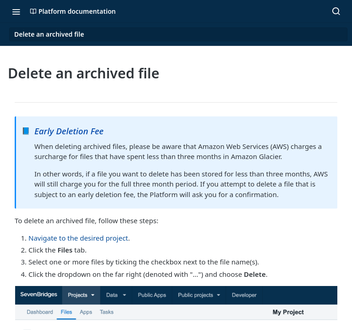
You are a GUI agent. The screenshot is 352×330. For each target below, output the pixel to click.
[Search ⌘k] (336, 11)
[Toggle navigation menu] (16, 11)
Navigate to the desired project (78, 237)
